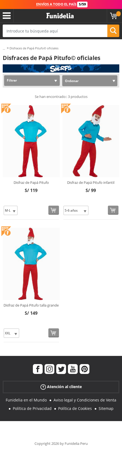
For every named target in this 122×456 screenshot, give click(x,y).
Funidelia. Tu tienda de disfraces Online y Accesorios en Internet (60, 16)
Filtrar (12, 80)
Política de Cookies (75, 408)
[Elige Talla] (11, 210)
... (4, 48)
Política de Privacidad (32, 408)
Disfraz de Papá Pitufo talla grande (31, 305)
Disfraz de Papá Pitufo (31, 182)
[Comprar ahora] (53, 210)
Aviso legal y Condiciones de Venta (85, 400)
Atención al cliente (61, 387)
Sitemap (106, 408)
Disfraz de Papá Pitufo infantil (90, 182)
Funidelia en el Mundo (26, 400)
